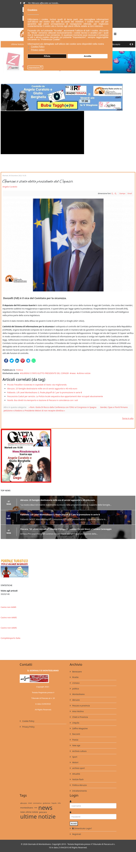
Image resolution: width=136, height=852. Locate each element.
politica (75, 688)
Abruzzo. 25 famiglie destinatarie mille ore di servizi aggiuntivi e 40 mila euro (42, 388)
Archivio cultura (79, 751)
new (35, 807)
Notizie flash (78, 779)
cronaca (75, 683)
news (73, 373)
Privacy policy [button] (38, 50)
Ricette (75, 677)
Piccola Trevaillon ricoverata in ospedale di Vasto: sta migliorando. (37, 384)
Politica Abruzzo (79, 785)
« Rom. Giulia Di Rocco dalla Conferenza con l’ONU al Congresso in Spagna (62, 407)
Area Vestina (78, 711)
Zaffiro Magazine (80, 728)
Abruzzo (76, 700)
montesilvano (26, 807)
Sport (74, 757)
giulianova (46, 803)
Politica (19, 370)
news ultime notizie (29, 812)
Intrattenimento (79, 790)
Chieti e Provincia (80, 717)
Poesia (75, 739)
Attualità (76, 773)
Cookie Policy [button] (37, 46)
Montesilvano (78, 694)
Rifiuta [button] (47, 56)
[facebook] (20, 3)
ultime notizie (84, 373)
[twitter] (24, 3)
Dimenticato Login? (82, 828)
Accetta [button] (87, 56)
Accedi (74, 823)
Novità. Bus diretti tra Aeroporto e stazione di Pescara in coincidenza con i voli (42, 400)
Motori (75, 762)
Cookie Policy (28, 721)
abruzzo (23, 803)
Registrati (76, 834)
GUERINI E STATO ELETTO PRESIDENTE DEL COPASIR (45, 373)
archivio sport (78, 768)
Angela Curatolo (10, 186)
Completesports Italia (10, 638)
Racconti (76, 734)
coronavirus (37, 803)
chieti (30, 803)
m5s (59, 803)
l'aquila (54, 803)
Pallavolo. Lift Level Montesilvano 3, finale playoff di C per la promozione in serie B (44, 392)
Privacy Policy (28, 726)
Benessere (77, 671)
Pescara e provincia (81, 705)
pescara (43, 812)
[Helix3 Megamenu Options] (115, 34)
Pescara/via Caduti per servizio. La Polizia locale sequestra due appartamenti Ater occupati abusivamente (55, 396)
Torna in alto (127, 418)
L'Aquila (75, 722)
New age (76, 745)
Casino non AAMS (8, 607)
